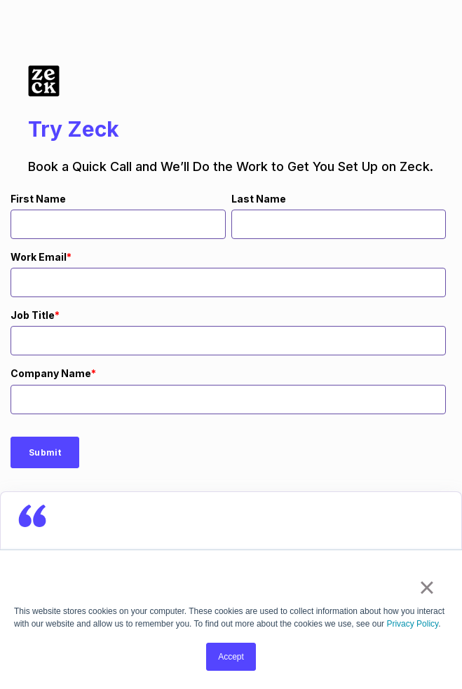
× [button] (427, 587)
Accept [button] (231, 657)
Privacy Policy (412, 624)
